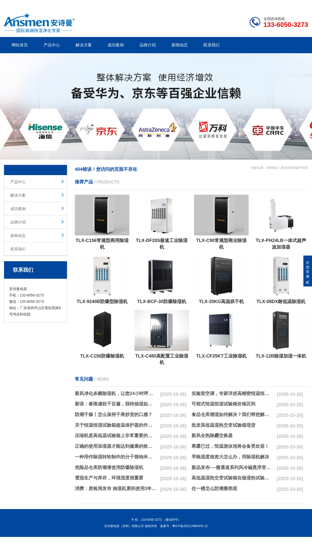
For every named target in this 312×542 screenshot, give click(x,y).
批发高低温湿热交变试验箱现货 (223, 425)
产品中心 (52, 45)
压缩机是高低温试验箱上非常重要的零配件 (116, 435)
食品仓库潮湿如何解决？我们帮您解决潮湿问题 (232, 414)
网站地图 (279, 4)
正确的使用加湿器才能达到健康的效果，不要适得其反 (116, 446)
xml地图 (302, 4)
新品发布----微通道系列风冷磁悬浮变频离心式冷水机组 (232, 467)
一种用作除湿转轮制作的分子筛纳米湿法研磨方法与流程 (116, 456)
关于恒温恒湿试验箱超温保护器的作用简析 (116, 425)
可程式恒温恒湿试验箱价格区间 (223, 403)
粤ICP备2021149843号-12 (190, 526)
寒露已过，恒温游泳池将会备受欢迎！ (230, 446)
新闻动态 (179, 45)
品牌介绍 (148, 45)
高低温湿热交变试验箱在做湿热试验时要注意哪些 (232, 477)
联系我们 (211, 45)
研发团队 (255, 4)
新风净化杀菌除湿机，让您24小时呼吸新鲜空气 (116, 393)
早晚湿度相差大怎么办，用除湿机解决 (230, 456)
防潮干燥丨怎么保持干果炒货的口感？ (113, 414)
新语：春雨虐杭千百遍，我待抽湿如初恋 (116, 403)
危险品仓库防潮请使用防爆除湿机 (109, 467)
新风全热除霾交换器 (212, 435)
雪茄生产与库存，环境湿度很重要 (109, 477)
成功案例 (116, 45)
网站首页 (20, 45)
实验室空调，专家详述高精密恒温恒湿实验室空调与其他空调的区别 (232, 393)
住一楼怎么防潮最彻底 (214, 488)
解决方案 (84, 45)
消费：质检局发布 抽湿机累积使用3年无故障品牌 (116, 488)
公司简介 (231, 4)
